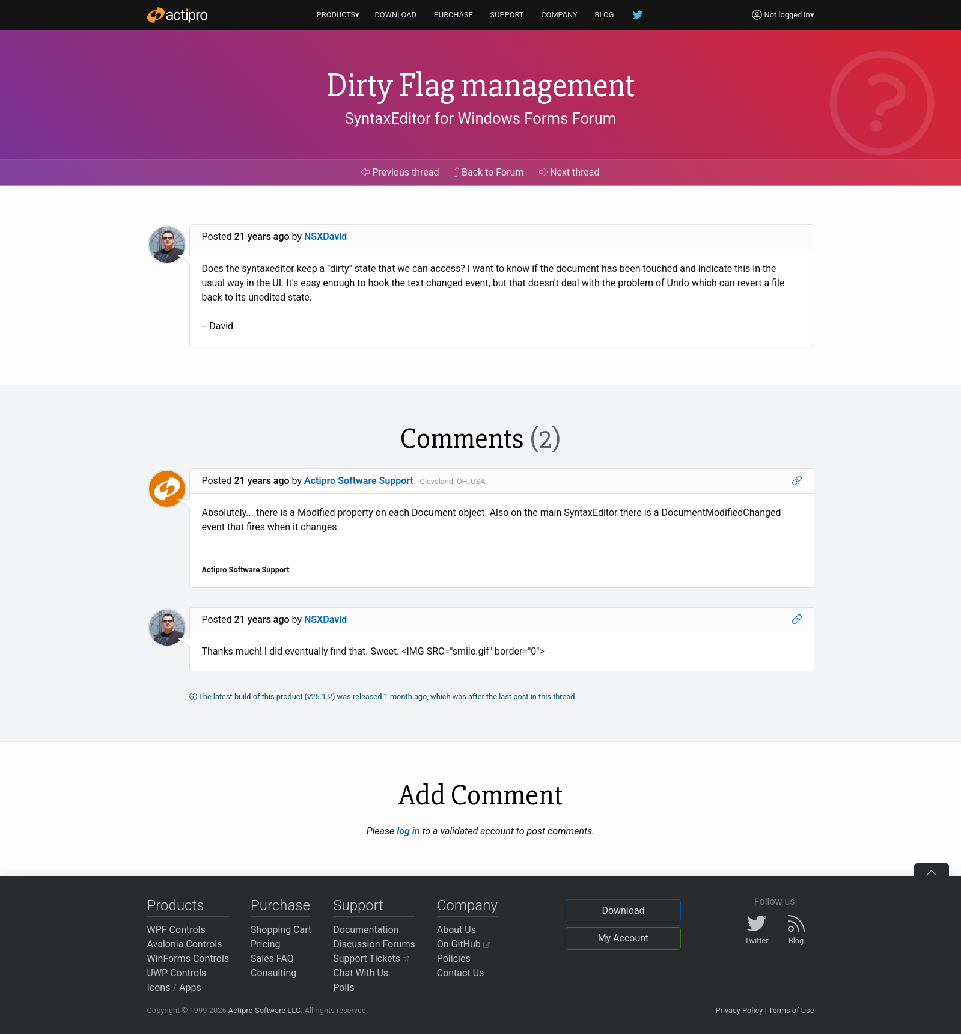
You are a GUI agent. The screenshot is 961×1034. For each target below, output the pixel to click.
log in (408, 831)
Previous (400, 172)
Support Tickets (371, 958)
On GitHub (463, 944)
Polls (343, 987)
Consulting (273, 973)
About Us (456, 929)
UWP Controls (177, 973)
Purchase (280, 905)
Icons (159, 987)
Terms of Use (791, 1010)
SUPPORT (507, 14)
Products (175, 905)
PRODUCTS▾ (338, 14)
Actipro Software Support (358, 480)
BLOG (604, 14)
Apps (190, 987)
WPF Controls (176, 929)
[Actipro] (177, 15)
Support (358, 905)
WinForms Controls (188, 958)
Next (569, 172)
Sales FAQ (272, 958)
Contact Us (460, 973)
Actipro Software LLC (264, 1010)
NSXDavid (325, 236)
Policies (454, 958)
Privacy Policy (739, 1010)
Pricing (266, 944)
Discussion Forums (374, 944)
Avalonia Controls (184, 944)
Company (467, 905)
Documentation (365, 929)
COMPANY (559, 14)
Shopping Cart (281, 929)
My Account (623, 938)
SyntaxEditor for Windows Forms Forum (480, 118)
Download (623, 910)
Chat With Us (360, 973)
